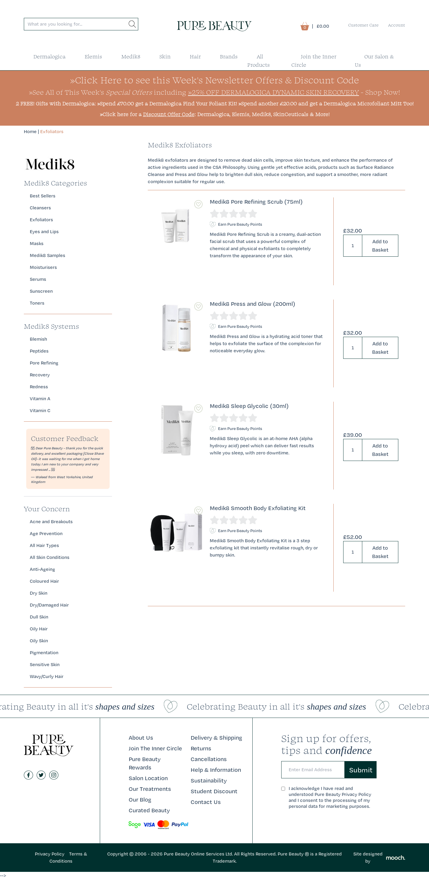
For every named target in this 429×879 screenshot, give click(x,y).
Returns (201, 748)
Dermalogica (49, 56)
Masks (36, 243)
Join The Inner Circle (155, 748)
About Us (141, 737)
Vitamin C (40, 410)
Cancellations (209, 759)
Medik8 (130, 56)
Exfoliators (51, 131)
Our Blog (140, 799)
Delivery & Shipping (216, 737)
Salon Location (148, 778)
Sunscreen (41, 291)
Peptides (39, 351)
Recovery (40, 375)
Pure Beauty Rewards (145, 763)
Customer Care (363, 25)
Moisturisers (43, 267)
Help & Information (216, 770)
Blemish (38, 339)
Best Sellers (42, 196)
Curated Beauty (149, 810)
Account (396, 25)
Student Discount (214, 791)
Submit (360, 769)
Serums (38, 279)
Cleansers (40, 208)
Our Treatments (150, 789)
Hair (195, 56)
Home (30, 131)
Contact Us (206, 802)
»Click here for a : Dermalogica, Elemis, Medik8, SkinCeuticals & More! (214, 114)
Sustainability (209, 780)
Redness (39, 387)
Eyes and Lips (44, 231)
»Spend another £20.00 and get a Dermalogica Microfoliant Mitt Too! (326, 103)
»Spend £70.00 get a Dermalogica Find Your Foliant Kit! (167, 103)
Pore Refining (44, 363)
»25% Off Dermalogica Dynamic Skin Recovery (273, 92)
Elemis (93, 56)
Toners (37, 303)
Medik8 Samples (47, 255)
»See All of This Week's (90, 92)
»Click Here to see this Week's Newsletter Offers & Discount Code (214, 80)
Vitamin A (40, 398)
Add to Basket (380, 245)
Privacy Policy (49, 854)
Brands (229, 56)
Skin (165, 56)
